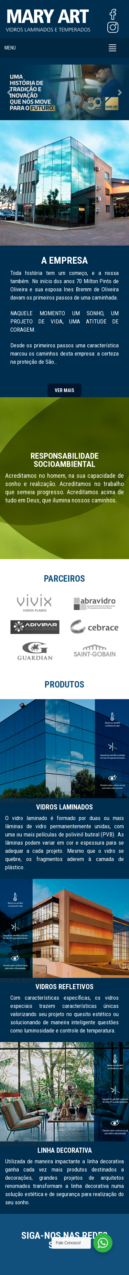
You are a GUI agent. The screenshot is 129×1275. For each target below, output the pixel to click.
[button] (9, 92)
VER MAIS (64, 390)
